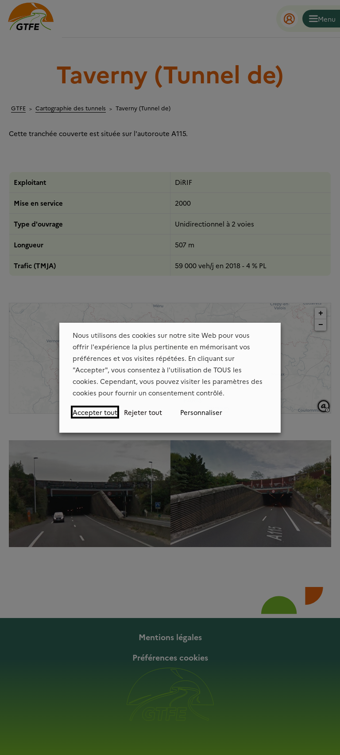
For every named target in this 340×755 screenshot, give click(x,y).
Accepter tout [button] (95, 412)
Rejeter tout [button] (143, 412)
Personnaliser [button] (201, 412)
